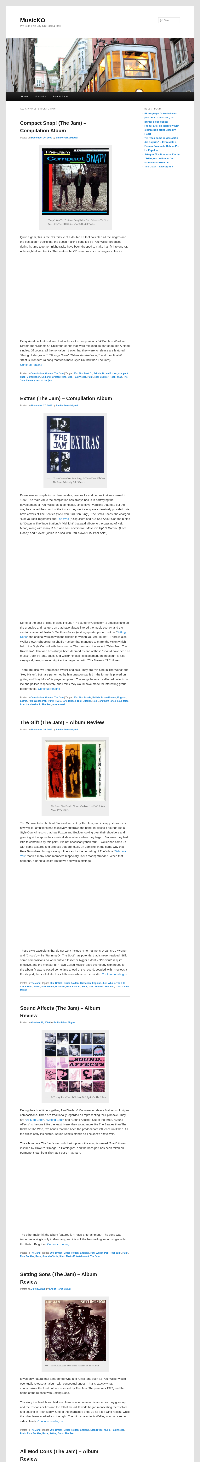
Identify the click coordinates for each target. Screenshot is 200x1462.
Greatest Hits (59, 377)
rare (64, 701)
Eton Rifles (96, 1430)
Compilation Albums (41, 373)
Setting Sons (55, 1119)
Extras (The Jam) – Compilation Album (66, 398)
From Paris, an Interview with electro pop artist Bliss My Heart (162, 129)
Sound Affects (50, 1256)
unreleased (59, 704)
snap (119, 377)
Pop (44, 701)
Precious (60, 986)
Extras (23, 701)
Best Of (88, 373)
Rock (112, 377)
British (97, 373)
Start (62, 1256)
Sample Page (60, 96)
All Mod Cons (34, 1119)
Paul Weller (80, 377)
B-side (87, 697)
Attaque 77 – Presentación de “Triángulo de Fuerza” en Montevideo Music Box (162, 158)
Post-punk (115, 1253)
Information (40, 96)
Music (37, 986)
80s (81, 373)
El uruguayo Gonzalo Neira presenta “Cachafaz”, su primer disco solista (161, 117)
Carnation (85, 983)
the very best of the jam (39, 380)
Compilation (33, 377)
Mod (70, 377)
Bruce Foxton (109, 373)
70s (75, 373)
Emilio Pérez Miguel (67, 137)
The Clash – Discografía (159, 166)
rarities (72, 701)
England (46, 377)
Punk (90, 377)
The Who (63, 518)
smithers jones (108, 701)
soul (119, 701)
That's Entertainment (77, 1256)
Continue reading (33, 364)
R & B (58, 701)
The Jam (59, 373)
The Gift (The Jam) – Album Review (62, 722)
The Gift (99, 986)
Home (24, 96)
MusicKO (32, 20)
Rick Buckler (101, 377)
